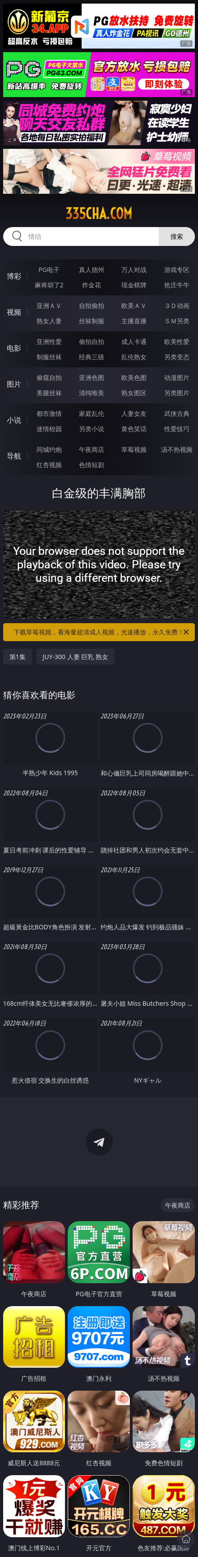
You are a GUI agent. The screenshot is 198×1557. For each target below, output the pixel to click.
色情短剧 (91, 464)
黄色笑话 (134, 428)
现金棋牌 (134, 285)
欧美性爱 (176, 341)
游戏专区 (176, 269)
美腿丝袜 (49, 392)
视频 (14, 312)
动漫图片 (176, 377)
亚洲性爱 (49, 341)
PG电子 (49, 269)
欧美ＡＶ (134, 305)
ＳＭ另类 (176, 321)
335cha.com (98, 214)
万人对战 (134, 269)
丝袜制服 (91, 321)
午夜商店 (91, 449)
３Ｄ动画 (176, 305)
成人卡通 (134, 341)
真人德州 (91, 269)
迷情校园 (49, 428)
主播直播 (134, 321)
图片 (14, 384)
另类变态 (176, 356)
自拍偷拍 (91, 305)
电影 (14, 348)
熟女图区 (134, 392)
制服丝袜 (49, 356)
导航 (14, 456)
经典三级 (91, 356)
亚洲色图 (91, 377)
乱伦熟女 (134, 356)
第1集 (17, 656)
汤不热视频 (177, 449)
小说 (14, 420)
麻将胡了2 (49, 285)
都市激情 (49, 413)
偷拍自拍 (91, 341)
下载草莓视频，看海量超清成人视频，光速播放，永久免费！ (102, 632)
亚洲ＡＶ (49, 305)
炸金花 (91, 285)
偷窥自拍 (49, 377)
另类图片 (176, 392)
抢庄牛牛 (176, 285)
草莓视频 (134, 449)
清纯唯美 (91, 392)
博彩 (14, 276)
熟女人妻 (49, 321)
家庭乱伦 (91, 413)
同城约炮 (49, 449)
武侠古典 (176, 413)
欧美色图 (134, 377)
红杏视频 (49, 464)
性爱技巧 (176, 428)
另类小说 (91, 428)
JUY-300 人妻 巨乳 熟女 (75, 656)
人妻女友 (134, 413)
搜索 (176, 236)
